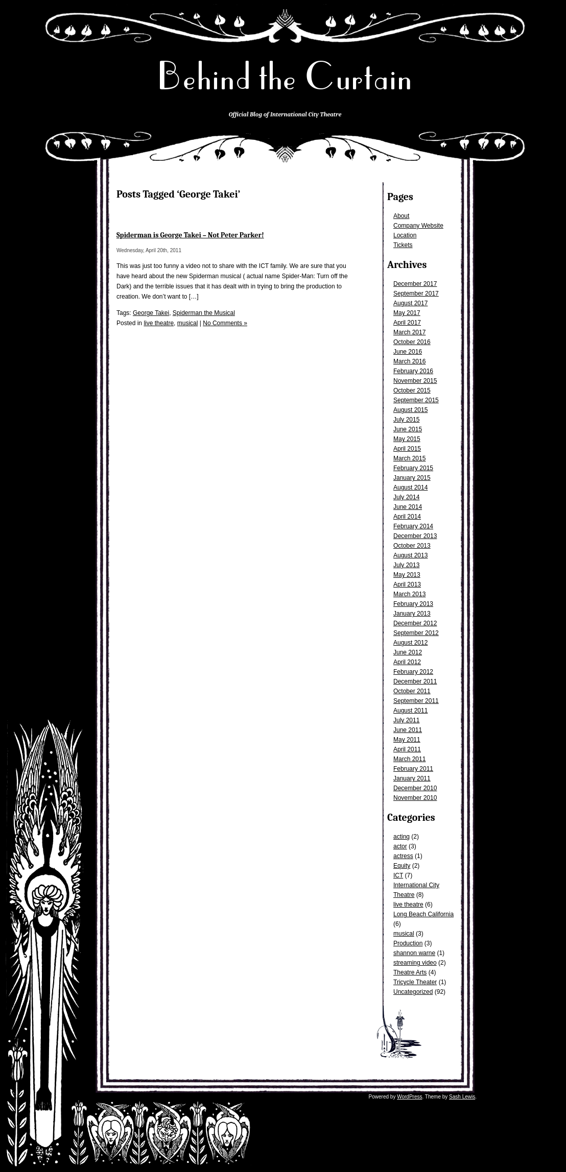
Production (407, 943)
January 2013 (412, 613)
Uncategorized (413, 991)
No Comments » (225, 323)
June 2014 (407, 506)
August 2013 (410, 555)
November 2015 (415, 380)
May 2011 (406, 739)
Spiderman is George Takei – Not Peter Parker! (190, 235)
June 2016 (407, 351)
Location (404, 235)
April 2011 (407, 749)
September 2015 (416, 400)
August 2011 (410, 710)
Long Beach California (423, 914)
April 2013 (407, 584)
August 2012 (410, 642)
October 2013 (412, 545)
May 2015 (406, 439)
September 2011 (416, 700)
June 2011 (407, 730)
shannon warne (414, 953)
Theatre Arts (410, 972)
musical (403, 933)
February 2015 (413, 468)
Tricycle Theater (415, 982)
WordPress (409, 1097)
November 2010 (415, 797)
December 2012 (415, 623)
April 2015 (407, 448)
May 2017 (406, 312)
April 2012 (407, 662)
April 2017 (407, 322)
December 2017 (415, 283)
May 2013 (406, 574)
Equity (401, 865)
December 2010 (415, 788)
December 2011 (415, 681)
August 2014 (410, 487)
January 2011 (412, 778)
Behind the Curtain (285, 76)
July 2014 (406, 497)
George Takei (151, 312)
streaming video (415, 962)
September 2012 (416, 633)
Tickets (403, 245)
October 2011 (412, 691)
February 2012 (413, 671)
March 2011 (409, 759)
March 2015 (409, 458)
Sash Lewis (462, 1097)
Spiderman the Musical (204, 312)
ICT (398, 875)
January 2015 (412, 477)
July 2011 (406, 720)
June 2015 (407, 429)
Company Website (418, 225)
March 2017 (409, 332)
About (401, 215)
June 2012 (407, 652)
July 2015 (406, 419)
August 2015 (410, 409)
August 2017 (410, 303)
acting (401, 836)
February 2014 (413, 526)
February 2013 (413, 603)
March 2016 (409, 361)
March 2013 (409, 594)
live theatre (408, 904)
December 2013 (415, 536)
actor (400, 846)
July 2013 (406, 565)
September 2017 (416, 293)
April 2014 (407, 516)
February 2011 (413, 768)
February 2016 (413, 371)
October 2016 (412, 342)
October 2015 (412, 390)
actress (403, 856)
